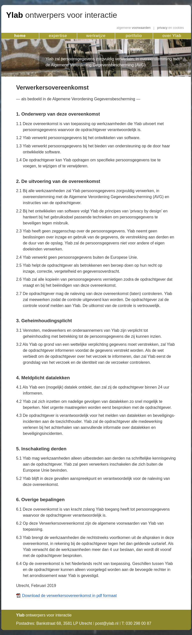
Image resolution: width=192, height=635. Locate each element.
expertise (58, 36)
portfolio (134, 36)
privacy (170, 28)
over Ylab (172, 36)
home (20, 36)
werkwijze (95, 36)
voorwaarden (134, 28)
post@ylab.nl (106, 623)
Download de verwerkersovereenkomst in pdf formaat (69, 595)
